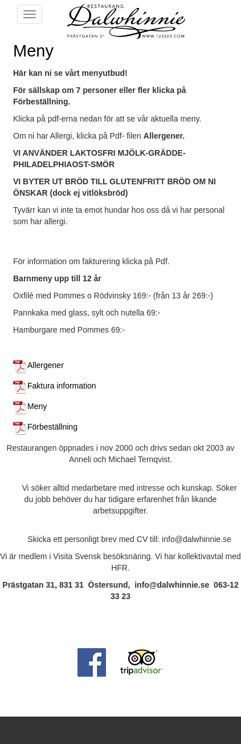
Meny (30, 406)
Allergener (38, 365)
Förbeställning (45, 426)
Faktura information (54, 385)
